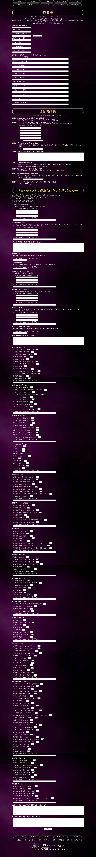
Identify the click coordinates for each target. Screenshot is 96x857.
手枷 (15, 328)
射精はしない (70, 164)
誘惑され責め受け (37, 145)
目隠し (23, 328)
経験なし (55, 120)
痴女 (19, 120)
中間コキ (28, 177)
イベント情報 (75, 1)
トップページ (19, 1)
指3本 (31, 170)
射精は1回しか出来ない (25, 164)
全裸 (15, 255)
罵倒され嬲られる (75, 145)
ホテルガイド (75, 4)
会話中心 (52, 264)
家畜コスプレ (35, 255)
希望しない (29, 184)
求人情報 (61, 4)
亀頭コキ (79, 175)
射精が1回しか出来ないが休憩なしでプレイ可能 (32, 166)
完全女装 (27, 255)
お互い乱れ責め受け (50, 145)
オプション (47, 4)
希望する (21, 184)
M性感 (30, 120)
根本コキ (21, 177)
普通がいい (21, 147)
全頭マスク (38, 328)
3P (49, 120)
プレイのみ (17, 264)
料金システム (61, 1)
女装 (45, 120)
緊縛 (44, 328)
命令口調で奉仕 (63, 145)
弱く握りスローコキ (24, 175)
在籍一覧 (33, 1)
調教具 (19, 4)
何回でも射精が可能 (40, 164)
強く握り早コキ (62, 175)
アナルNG (60, 170)
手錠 (48, 328)
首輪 (28, 328)
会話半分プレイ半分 (42, 264)
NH (35, 120)
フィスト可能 (44, 170)
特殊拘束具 (54, 328)
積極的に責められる (24, 145)
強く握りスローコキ (38, 175)
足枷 (19, 328)
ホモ (40, 120)
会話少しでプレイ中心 (28, 264)
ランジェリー (33, 4)
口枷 (32, 328)
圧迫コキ (71, 175)
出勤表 (47, 1)
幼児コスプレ (44, 255)
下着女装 (20, 255)
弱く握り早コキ (51, 175)
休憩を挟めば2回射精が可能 (56, 164)
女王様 (24, 120)
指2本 (25, 170)
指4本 (36, 170)
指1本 (20, 170)
